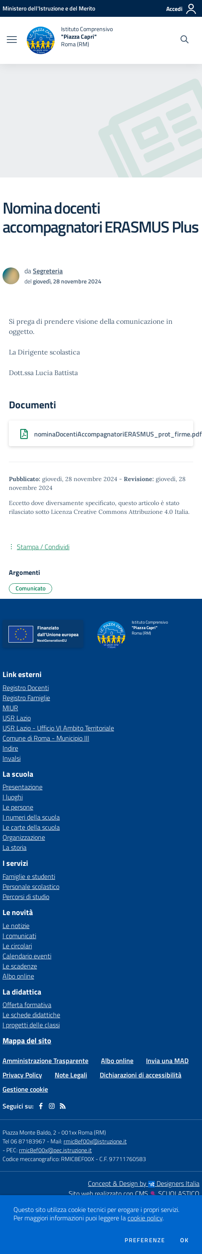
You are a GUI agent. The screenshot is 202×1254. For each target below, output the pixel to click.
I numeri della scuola (31, 817)
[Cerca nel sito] (184, 40)
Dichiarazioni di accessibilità (140, 1075)
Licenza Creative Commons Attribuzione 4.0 (112, 512)
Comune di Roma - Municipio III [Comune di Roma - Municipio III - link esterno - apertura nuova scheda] (46, 738)
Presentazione (23, 787)
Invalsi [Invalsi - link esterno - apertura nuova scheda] (12, 758)
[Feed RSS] (62, 1106)
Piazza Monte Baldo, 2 (29, 1132)
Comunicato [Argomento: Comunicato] (30, 588)
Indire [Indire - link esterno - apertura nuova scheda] (10, 748)
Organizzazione (24, 837)
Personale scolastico (31, 886)
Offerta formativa (27, 1005)
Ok (184, 1240)
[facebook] (41, 1106)
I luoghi (13, 797)
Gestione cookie (25, 1089)
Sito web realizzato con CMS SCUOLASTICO (134, 1193)
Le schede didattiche (31, 1015)
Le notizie (16, 926)
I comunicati (19, 936)
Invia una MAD (167, 1061)
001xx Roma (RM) (83, 1132)
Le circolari (17, 946)
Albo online (18, 976)
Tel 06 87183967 (25, 1141)
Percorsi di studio (26, 897)
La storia (15, 847)
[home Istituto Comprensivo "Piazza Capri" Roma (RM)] (69, 40)
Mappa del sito (27, 1040)
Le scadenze (20, 966)
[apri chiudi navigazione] (12, 40)
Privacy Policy (22, 1075)
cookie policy (145, 1218)
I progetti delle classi (31, 1025)
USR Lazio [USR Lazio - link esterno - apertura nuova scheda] (17, 718)
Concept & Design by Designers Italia (143, 1183)
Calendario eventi (27, 956)
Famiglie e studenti (29, 876)
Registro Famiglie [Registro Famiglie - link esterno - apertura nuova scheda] (26, 698)
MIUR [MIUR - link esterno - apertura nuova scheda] (10, 708)
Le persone (18, 807)
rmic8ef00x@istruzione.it (95, 1141)
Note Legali (71, 1075)
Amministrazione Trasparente (45, 1061)
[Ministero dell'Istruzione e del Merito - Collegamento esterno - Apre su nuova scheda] (49, 8)
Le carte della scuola (31, 827)
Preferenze (145, 1240)
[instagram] (52, 1106)
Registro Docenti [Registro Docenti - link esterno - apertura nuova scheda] (26, 688)
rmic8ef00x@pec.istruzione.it (55, 1150)
